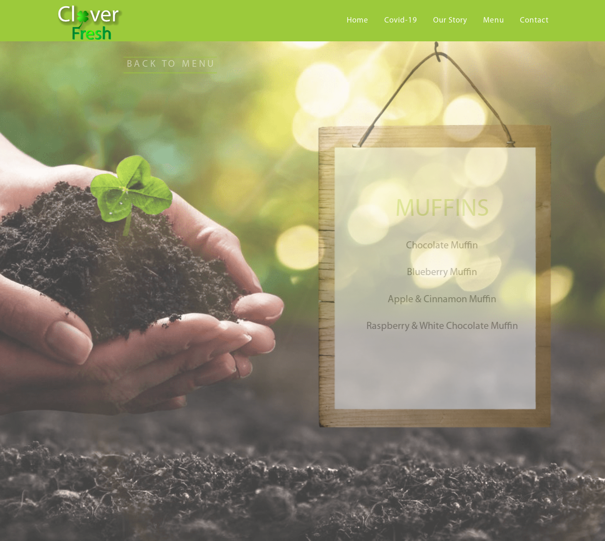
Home (357, 21)
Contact (534, 21)
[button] (164, 65)
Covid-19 (400, 21)
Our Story (450, 21)
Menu (493, 21)
